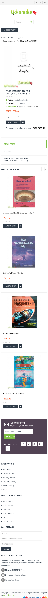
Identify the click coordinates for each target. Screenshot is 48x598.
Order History (8, 500)
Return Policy (7, 480)
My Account (7, 496)
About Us (6, 464)
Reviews (7, 151)
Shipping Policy (8, 476)
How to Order (7, 508)
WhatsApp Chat (12, 575)
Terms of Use (7, 468)
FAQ (3, 512)
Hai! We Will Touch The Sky (13, 273)
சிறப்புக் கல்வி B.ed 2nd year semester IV (18, 213)
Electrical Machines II (11, 333)
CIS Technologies (9, 590)
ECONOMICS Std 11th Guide (13, 393)
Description (9, 144)
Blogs (4, 485)
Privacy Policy (8, 472)
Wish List (6, 504)
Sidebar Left (9, 30)
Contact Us (6, 516)
